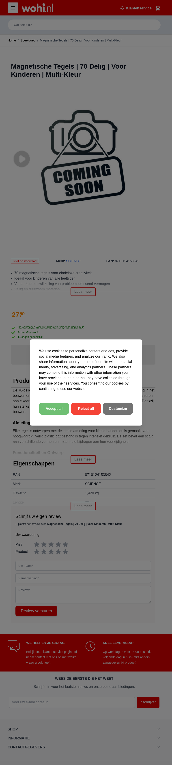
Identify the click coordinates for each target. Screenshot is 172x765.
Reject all (86, 409)
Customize (118, 409)
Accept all (54, 409)
